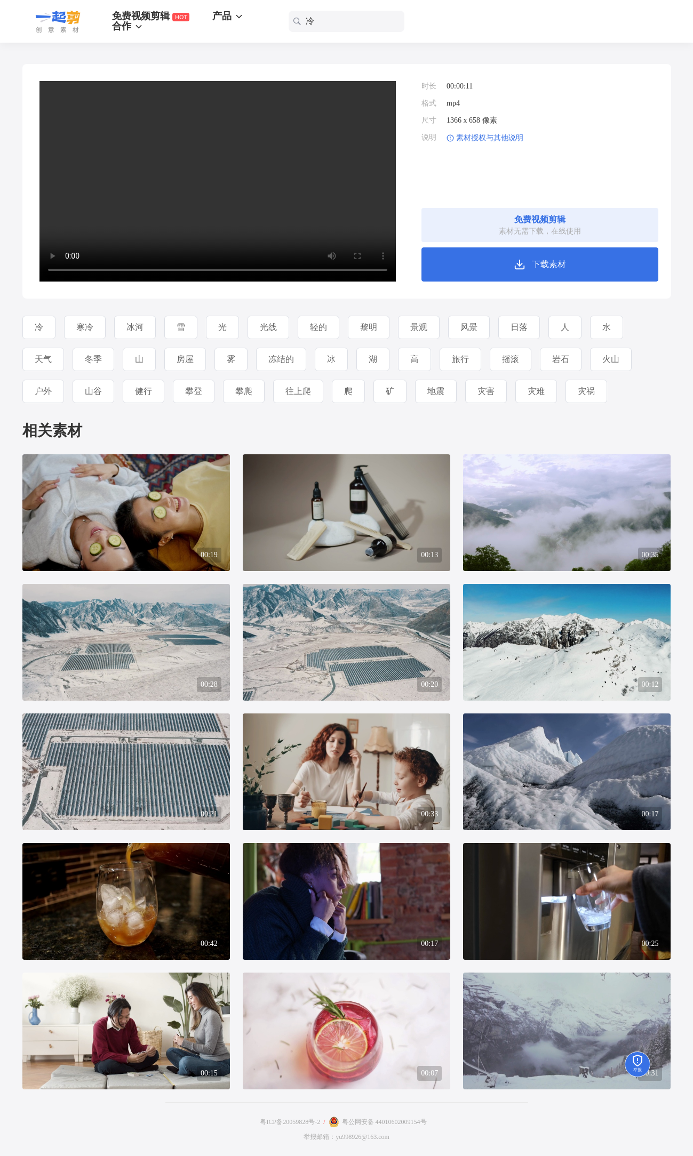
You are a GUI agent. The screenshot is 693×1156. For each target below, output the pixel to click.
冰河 (135, 327)
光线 (268, 327)
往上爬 (298, 391)
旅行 (460, 359)
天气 (43, 359)
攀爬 (243, 391)
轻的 (318, 327)
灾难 (536, 391)
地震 (435, 391)
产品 (228, 16)
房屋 (185, 359)
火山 (610, 359)
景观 (418, 327)
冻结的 (281, 359)
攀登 (193, 391)
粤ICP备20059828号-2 (290, 1122)
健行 (143, 391)
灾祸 (586, 391)
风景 (468, 327)
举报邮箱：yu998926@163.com (346, 1137)
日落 (519, 327)
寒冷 (84, 327)
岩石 (560, 359)
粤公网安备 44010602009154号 (384, 1122)
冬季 (93, 359)
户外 (43, 391)
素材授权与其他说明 (489, 138)
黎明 (368, 327)
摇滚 (510, 359)
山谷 (93, 391)
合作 (128, 26)
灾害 (486, 391)
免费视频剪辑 (150, 16)
